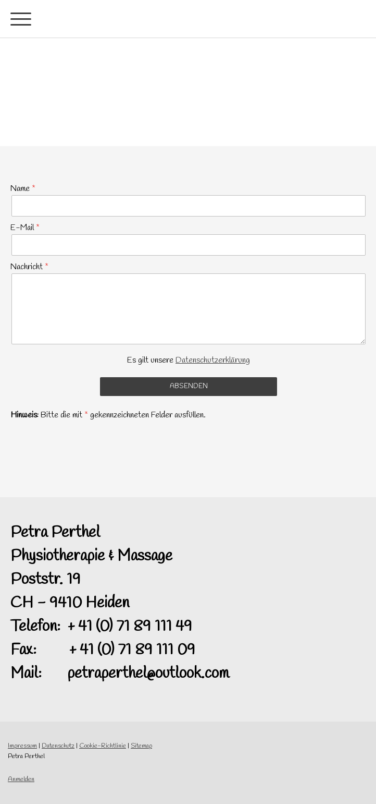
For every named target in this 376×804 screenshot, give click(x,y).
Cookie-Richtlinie (102, 745)
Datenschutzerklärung (213, 360)
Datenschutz (58, 745)
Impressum (22, 745)
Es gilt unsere (188, 360)
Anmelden (21, 779)
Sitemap (141, 745)
